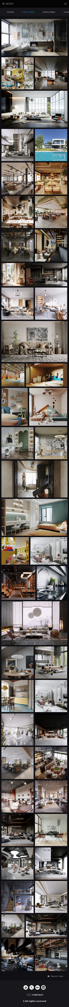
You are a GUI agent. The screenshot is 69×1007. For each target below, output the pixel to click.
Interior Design (28, 12)
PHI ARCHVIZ (8, 3)
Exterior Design (49, 12)
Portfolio (10, 12)
